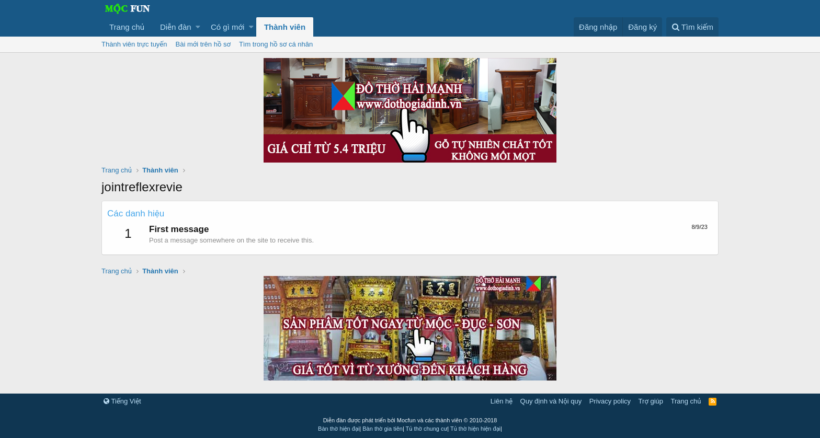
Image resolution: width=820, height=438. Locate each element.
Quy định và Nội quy (551, 401)
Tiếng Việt (122, 401)
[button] (198, 27)
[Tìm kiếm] (692, 27)
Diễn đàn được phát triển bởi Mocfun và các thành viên (410, 420)
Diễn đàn (175, 26)
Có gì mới (227, 26)
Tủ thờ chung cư (427, 428)
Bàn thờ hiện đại (338, 428)
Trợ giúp (651, 401)
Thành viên (284, 26)
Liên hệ (501, 401)
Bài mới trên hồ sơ (203, 44)
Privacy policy (610, 401)
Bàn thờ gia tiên (382, 428)
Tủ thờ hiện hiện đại (475, 428)
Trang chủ (126, 26)
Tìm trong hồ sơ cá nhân (276, 44)
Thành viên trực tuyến (134, 44)
